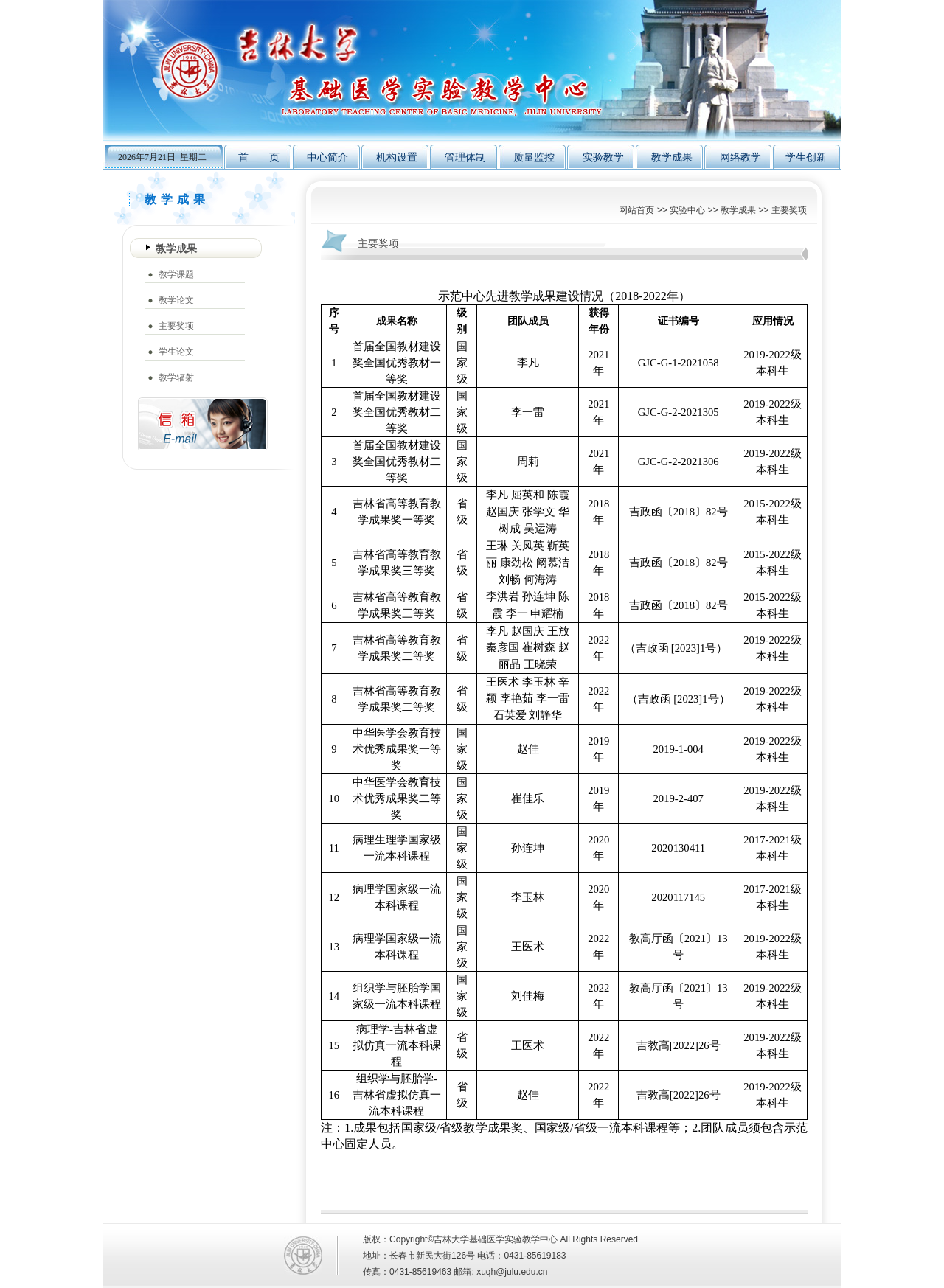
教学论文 (176, 300)
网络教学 (740, 157)
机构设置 (396, 157)
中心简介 (327, 157)
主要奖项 (789, 210)
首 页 (259, 157)
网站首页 (636, 210)
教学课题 (176, 274)
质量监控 (534, 157)
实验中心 (687, 210)
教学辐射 (176, 377)
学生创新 (806, 157)
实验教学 (603, 157)
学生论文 (176, 352)
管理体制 (465, 157)
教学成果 (672, 157)
